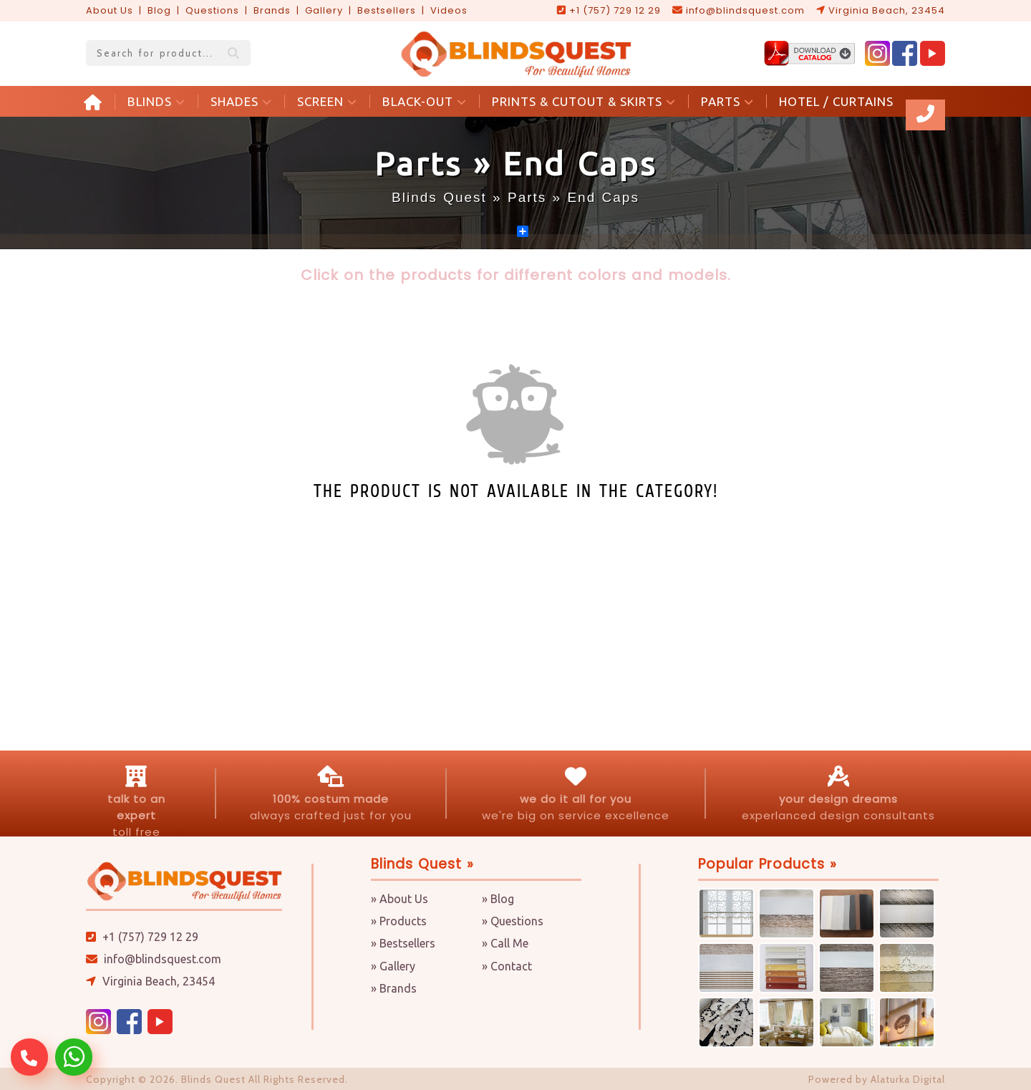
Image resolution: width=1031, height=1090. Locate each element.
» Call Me (505, 943)
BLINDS (156, 101)
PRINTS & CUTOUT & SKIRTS (584, 101)
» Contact (507, 966)
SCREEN (327, 101)
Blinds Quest (439, 197)
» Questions (512, 921)
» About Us (399, 898)
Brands (272, 10)
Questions (212, 10)
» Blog (498, 898)
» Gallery (393, 966)
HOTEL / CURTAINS (836, 101)
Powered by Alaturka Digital (876, 1079)
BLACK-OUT (424, 101)
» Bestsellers (403, 943)
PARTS (727, 101)
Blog (159, 10)
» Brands (394, 988)
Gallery (324, 10)
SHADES (241, 101)
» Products (399, 921)
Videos (449, 10)
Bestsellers (386, 10)
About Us (109, 10)
